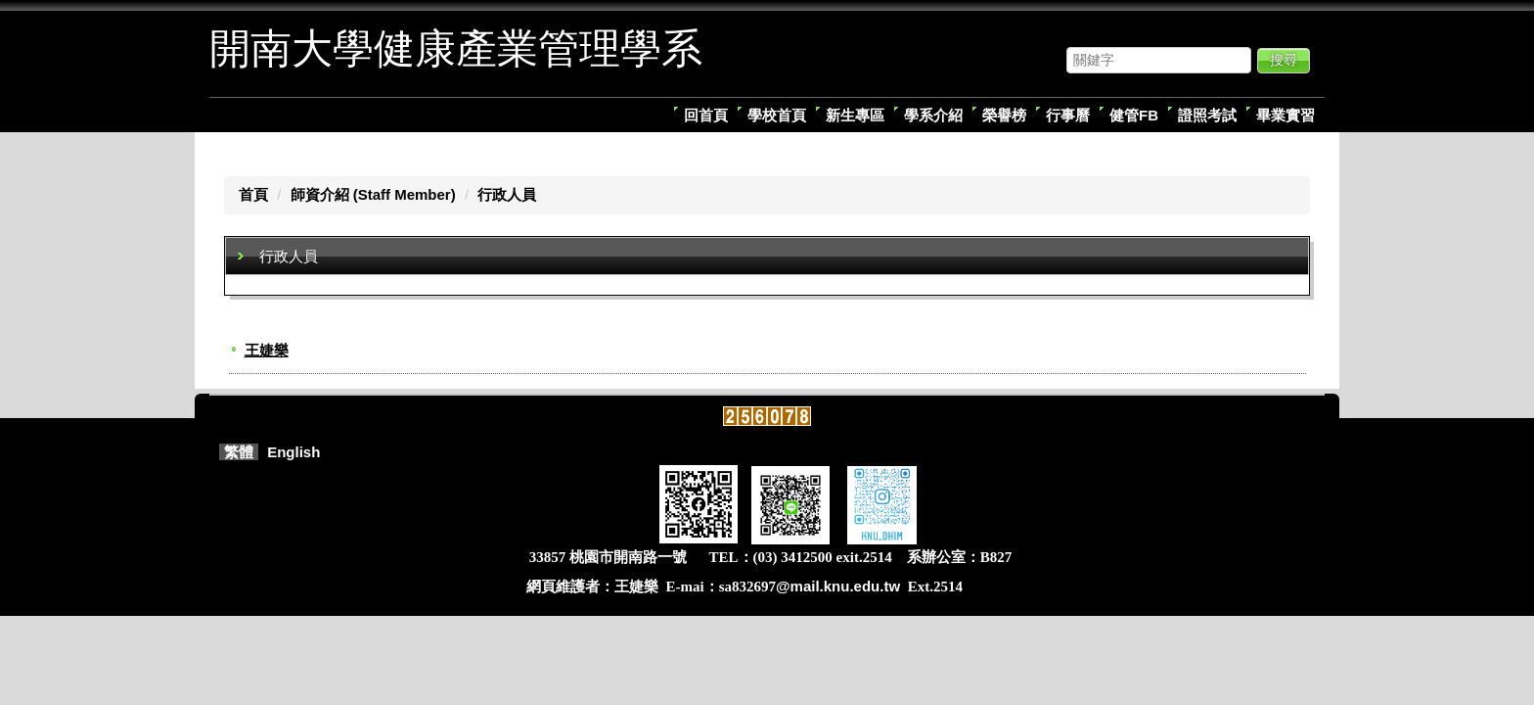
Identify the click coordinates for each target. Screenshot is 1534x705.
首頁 (253, 194)
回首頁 (706, 115)
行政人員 (506, 194)
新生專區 (855, 115)
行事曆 (1068, 115)
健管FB (1133, 115)
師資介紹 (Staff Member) (373, 194)
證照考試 (1207, 115)
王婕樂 (267, 350)
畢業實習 (1285, 115)
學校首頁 (776, 115)
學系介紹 (933, 115)
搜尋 (1283, 60)
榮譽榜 (1004, 115)
